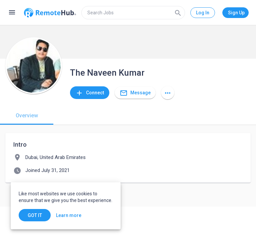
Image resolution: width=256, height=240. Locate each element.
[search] (133, 13)
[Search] (178, 12)
